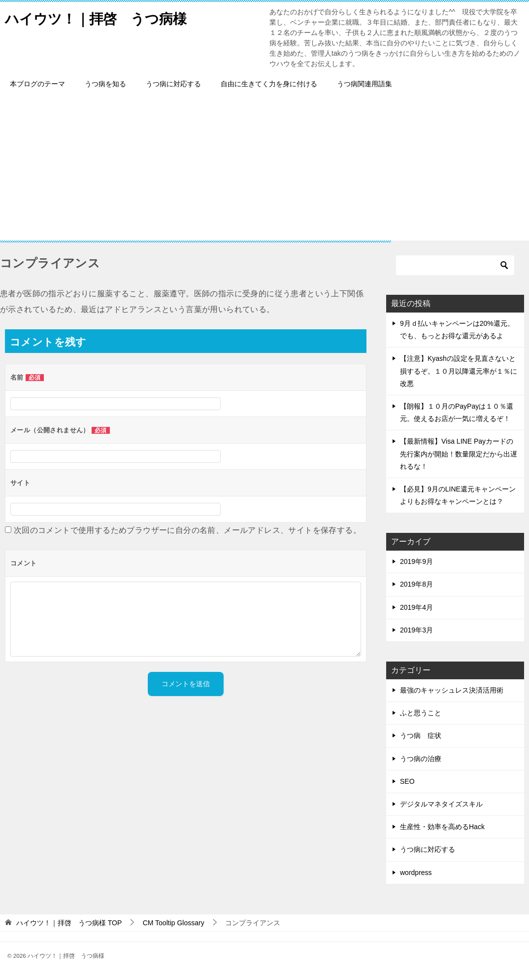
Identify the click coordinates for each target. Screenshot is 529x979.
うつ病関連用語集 (364, 84)
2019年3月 (416, 630)
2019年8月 (416, 584)
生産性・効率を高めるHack (442, 827)
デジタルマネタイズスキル (441, 804)
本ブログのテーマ (37, 84)
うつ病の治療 (420, 759)
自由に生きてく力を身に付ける (269, 84)
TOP (69, 923)
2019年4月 (416, 607)
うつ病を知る (105, 84)
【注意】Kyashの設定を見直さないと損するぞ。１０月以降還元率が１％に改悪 (458, 370)
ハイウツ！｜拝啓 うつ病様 (102, 17)
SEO (407, 781)
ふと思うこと (420, 713)
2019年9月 (416, 561)
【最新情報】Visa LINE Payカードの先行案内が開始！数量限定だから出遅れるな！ (458, 453)
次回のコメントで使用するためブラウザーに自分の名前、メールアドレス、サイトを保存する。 (187, 530)
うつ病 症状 (420, 735)
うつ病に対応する (173, 84)
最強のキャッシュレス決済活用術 (451, 690)
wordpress (416, 872)
